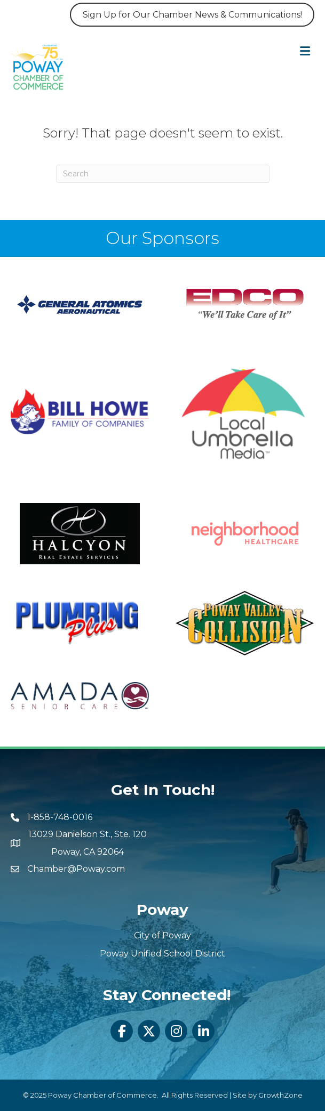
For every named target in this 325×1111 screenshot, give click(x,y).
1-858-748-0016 (59, 817)
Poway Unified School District (162, 953)
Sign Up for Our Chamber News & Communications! (192, 15)
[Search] (162, 174)
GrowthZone (280, 1095)
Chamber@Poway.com (76, 869)
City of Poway (162, 935)
